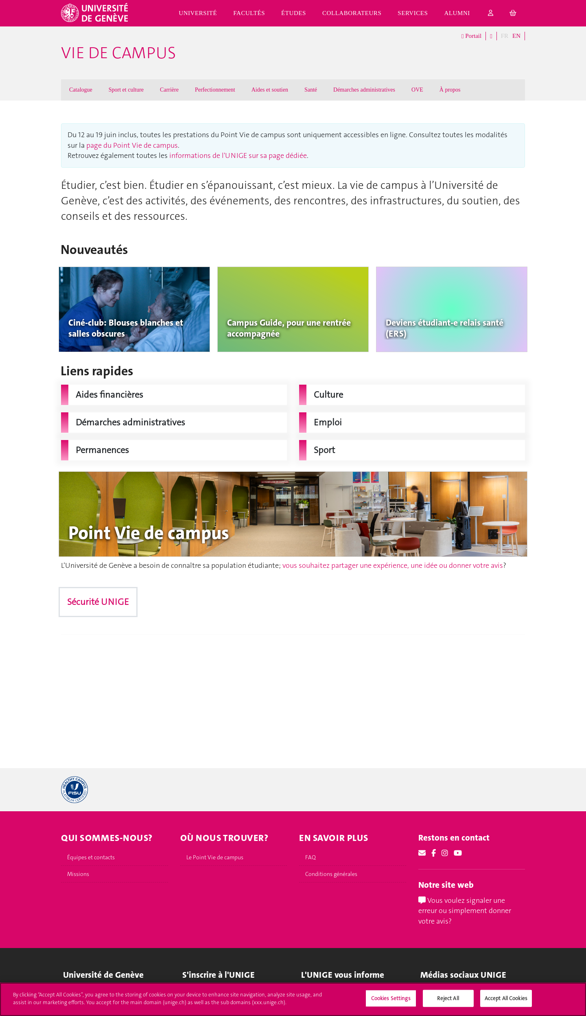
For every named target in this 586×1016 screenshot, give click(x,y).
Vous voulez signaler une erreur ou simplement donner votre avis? (464, 911)
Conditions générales (331, 874)
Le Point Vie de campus (214, 857)
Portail (471, 36)
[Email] (422, 853)
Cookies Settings (391, 1002)
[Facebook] (433, 853)
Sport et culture (126, 90)
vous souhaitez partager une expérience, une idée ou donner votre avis (392, 565)
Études (293, 13)
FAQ (310, 857)
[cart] (513, 13)
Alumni (457, 13)
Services (413, 13)
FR (504, 36)
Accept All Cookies (506, 1002)
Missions (78, 874)
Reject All (448, 1002)
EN (516, 36)
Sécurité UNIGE (98, 602)
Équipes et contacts (91, 857)
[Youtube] (458, 853)
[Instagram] (445, 853)
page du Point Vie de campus (132, 145)
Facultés (249, 13)
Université (198, 13)
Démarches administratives (364, 90)
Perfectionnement (215, 90)
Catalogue (80, 90)
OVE (417, 90)
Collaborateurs (351, 13)
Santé (310, 90)
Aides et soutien (269, 90)
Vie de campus (118, 53)
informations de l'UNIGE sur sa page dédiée (238, 155)
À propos (450, 90)
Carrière (169, 90)
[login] (491, 13)
